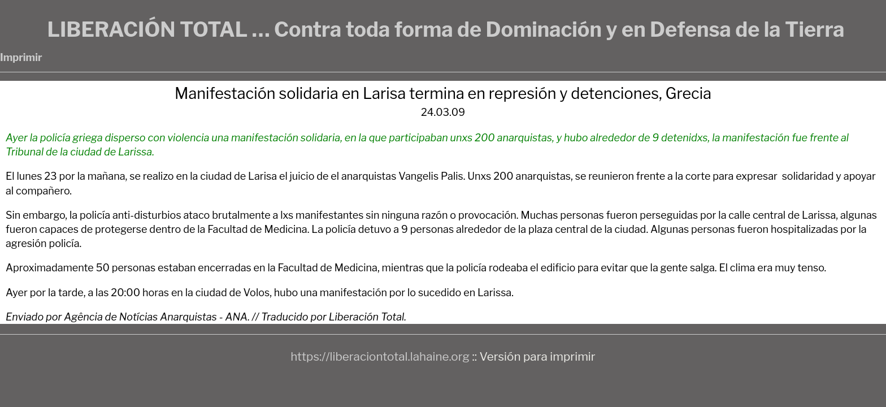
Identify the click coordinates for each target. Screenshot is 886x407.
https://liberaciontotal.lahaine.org (380, 356)
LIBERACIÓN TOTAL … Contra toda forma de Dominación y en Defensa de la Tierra (445, 29)
